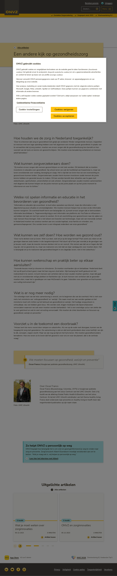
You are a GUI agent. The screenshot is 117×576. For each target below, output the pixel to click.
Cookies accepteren (64, 116)
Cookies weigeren (64, 109)
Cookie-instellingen (29, 109)
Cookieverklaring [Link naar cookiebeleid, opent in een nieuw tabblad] (23, 103)
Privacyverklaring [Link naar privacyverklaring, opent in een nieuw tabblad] (38, 103)
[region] (59, 90)
